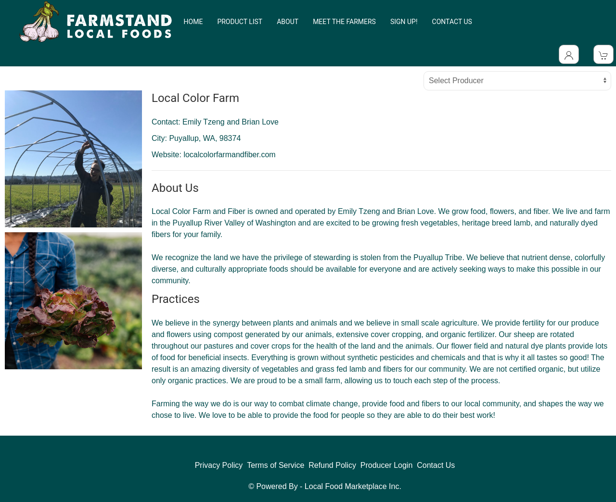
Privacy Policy (219, 465)
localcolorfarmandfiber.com (229, 155)
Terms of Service (275, 465)
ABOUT (287, 21)
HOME (193, 21)
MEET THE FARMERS (344, 21)
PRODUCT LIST (239, 21)
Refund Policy (332, 465)
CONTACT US (452, 21)
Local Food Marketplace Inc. (353, 486)
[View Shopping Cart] (603, 54)
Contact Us (436, 465)
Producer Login (386, 465)
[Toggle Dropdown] (569, 54)
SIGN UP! (404, 21)
